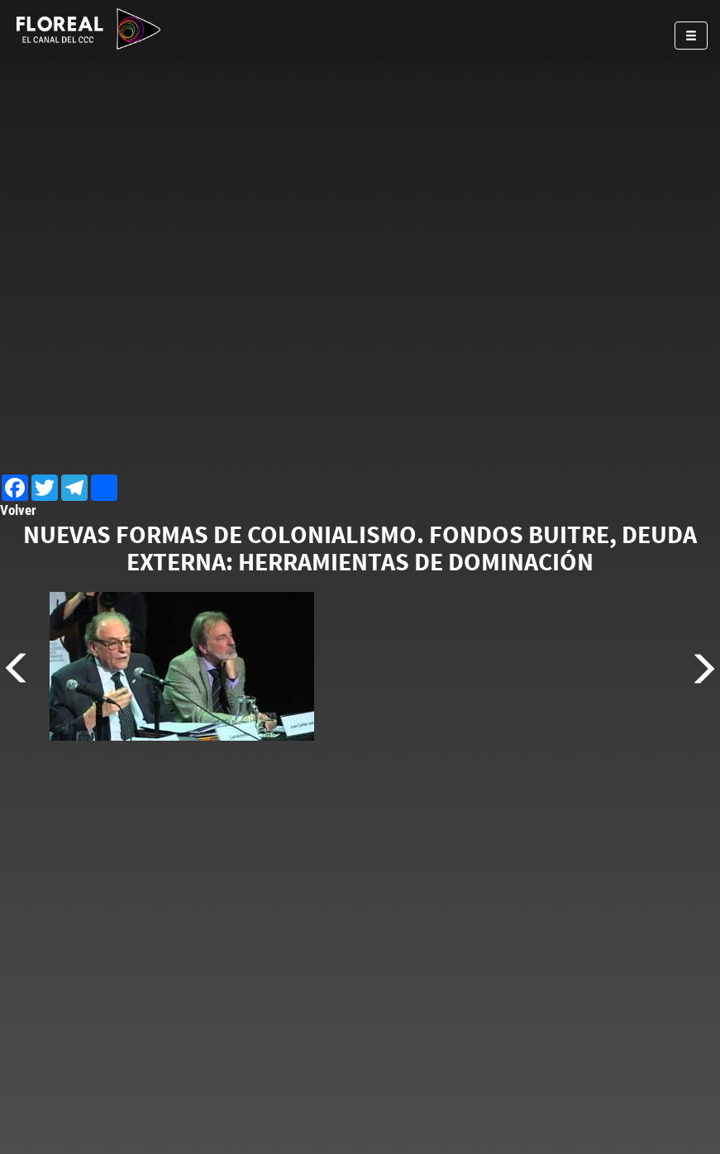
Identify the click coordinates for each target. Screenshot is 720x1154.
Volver (18, 510)
